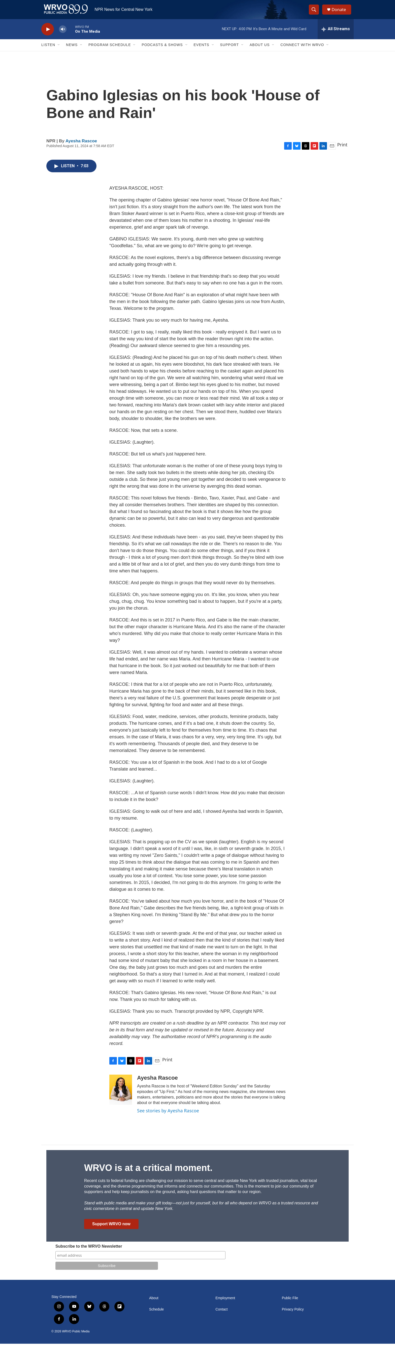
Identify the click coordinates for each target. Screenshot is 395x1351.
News (72, 52)
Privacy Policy (293, 1317)
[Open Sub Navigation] (59, 52)
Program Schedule (109, 52)
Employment (225, 1305)
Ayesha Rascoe (81, 148)
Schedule (156, 1317)
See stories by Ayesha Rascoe (168, 1118)
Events (201, 52)
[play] (48, 36)
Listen (48, 52)
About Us (260, 52)
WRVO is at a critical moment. (148, 1175)
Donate (341, 13)
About (153, 1305)
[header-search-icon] (315, 13)
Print (342, 152)
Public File (290, 1305)
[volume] (62, 36)
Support (229, 52)
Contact (221, 1317)
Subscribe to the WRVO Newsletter (88, 1253)
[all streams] (336, 36)
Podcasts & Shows (162, 52)
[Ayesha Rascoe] (120, 1097)
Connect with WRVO (302, 52)
